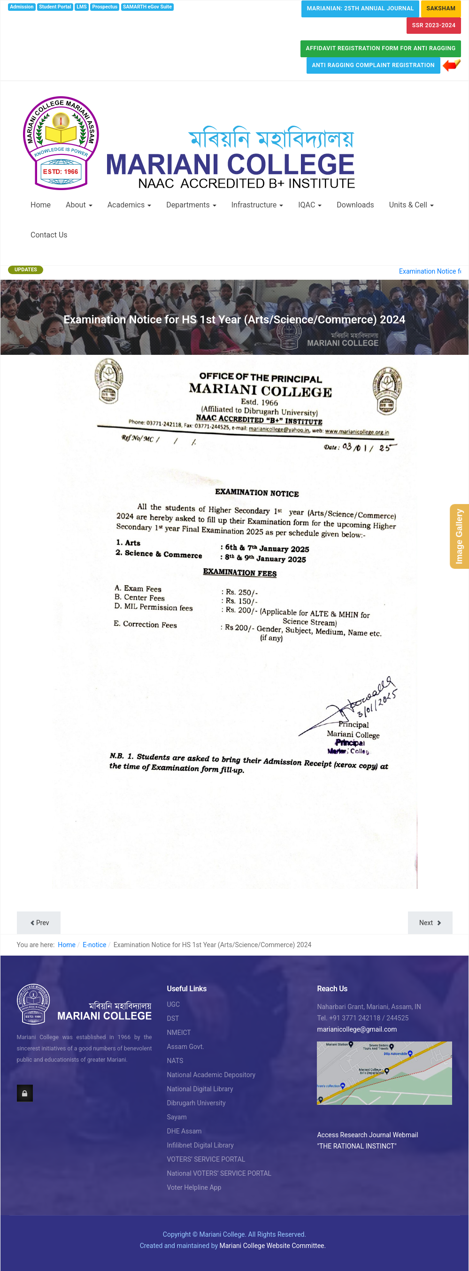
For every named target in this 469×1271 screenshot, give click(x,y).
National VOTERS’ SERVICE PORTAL (219, 1173)
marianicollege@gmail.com (357, 1029)
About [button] (79, 204)
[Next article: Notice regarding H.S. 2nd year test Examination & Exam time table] (430, 922)
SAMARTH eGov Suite (147, 7)
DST (173, 1018)
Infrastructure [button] (257, 204)
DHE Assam (184, 1131)
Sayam (176, 1117)
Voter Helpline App (194, 1187)
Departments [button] (191, 204)
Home (41, 204)
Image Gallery (459, 536)
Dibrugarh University (196, 1103)
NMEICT (179, 1032)
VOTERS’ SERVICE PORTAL (206, 1159)
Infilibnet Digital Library (200, 1145)
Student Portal (55, 7)
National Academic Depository (211, 1075)
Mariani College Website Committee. (273, 1245)
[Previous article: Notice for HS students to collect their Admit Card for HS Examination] (39, 922)
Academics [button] (130, 204)
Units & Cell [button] (411, 204)
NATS (175, 1060)
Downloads (355, 204)
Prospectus (105, 7)
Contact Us (49, 234)
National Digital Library (200, 1089)
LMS (81, 7)
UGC (173, 1004)
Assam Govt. (185, 1046)
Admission (21, 7)
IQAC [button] (310, 204)
